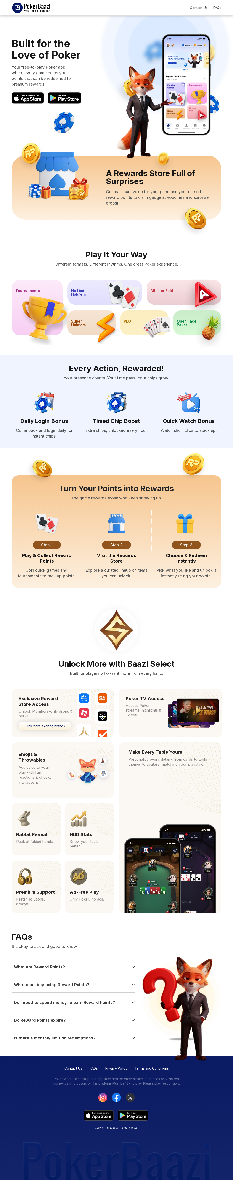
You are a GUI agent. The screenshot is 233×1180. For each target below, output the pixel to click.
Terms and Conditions (152, 1068)
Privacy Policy (116, 1068)
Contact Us (199, 7)
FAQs (217, 7)
